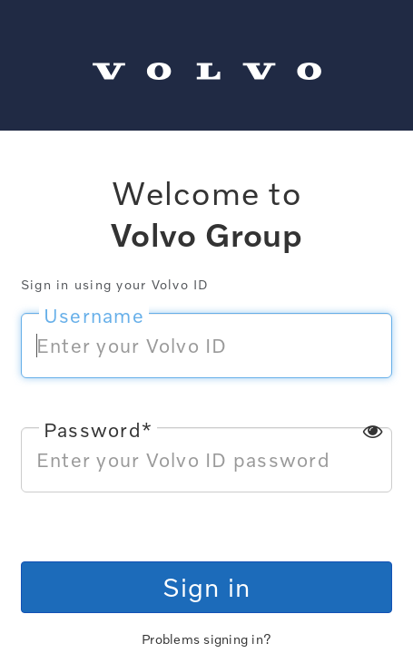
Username (94, 315)
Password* (98, 430)
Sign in (206, 586)
